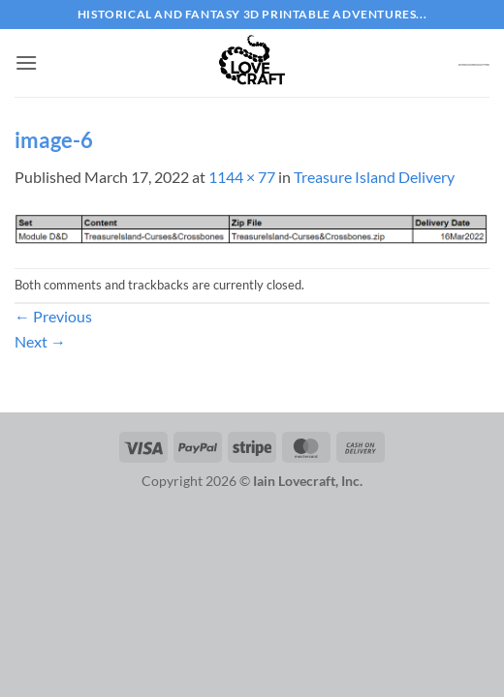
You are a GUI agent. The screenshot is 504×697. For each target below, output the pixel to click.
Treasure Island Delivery (374, 176)
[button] (26, 62)
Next (40, 341)
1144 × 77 (241, 176)
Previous (53, 316)
